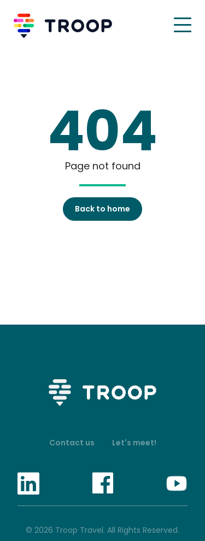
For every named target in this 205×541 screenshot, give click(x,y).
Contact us (72, 442)
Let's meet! (134, 442)
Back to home (102, 208)
